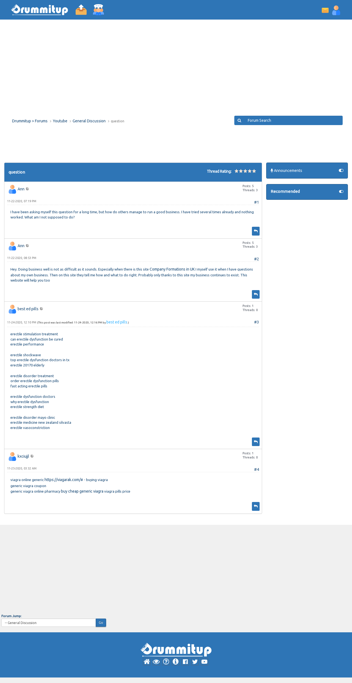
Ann (21, 189)
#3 (256, 322)
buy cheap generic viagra (82, 491)
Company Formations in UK (172, 269)
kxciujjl (23, 456)
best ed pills (28, 309)
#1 (256, 202)
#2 (256, 259)
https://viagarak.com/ (63, 479)
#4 (256, 469)
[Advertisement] (176, 71)
